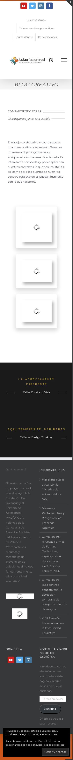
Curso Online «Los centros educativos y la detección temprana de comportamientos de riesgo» (53, 594)
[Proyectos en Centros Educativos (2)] (36, 302)
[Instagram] (28, 660)
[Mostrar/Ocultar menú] (64, 60)
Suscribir (50, 709)
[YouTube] (11, 660)
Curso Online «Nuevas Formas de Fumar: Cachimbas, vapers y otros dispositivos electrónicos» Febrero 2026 (53, 554)
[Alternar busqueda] (51, 60)
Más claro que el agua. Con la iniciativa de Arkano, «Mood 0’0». (53, 489)
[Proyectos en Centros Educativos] (36, 214)
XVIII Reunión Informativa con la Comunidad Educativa (53, 626)
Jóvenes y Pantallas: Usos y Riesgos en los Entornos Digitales (53, 518)
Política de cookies (53, 744)
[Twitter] (19, 660)
